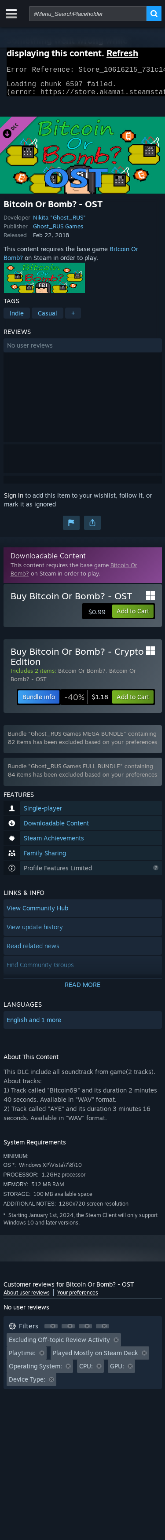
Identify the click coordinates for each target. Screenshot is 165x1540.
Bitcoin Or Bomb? (82, 675)
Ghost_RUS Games (58, 231)
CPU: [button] (86, 1371)
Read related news (33, 951)
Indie (17, 318)
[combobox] (88, 13)
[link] (86, 702)
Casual (47, 318)
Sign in (13, 500)
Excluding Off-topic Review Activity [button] (59, 1345)
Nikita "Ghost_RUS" (59, 222)
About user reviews (27, 1297)
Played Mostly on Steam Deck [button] (95, 1358)
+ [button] (73, 318)
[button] (83, 351)
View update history (35, 932)
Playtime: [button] (22, 1358)
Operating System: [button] (35, 1371)
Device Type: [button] (27, 1384)
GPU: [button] (117, 1371)
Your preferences (77, 1297)
